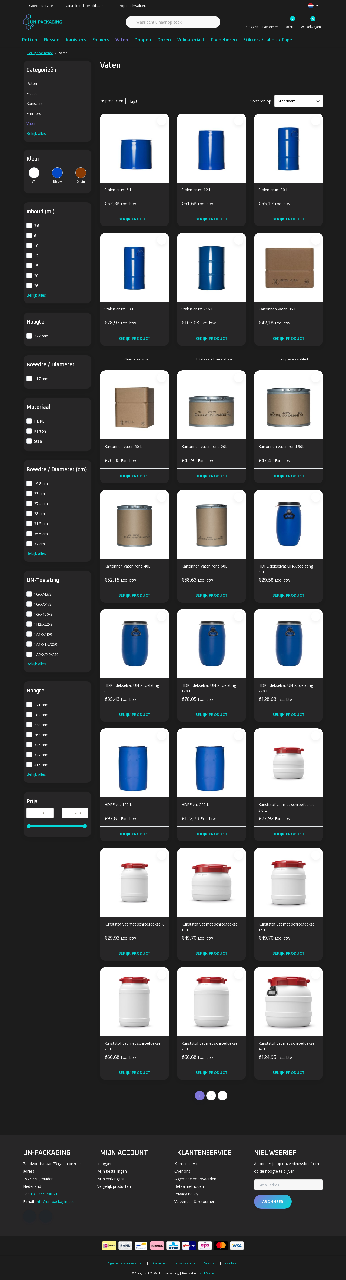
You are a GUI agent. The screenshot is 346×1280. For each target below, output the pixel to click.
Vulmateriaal (190, 40)
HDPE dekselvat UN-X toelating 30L (285, 568)
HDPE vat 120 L (118, 804)
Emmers (100, 40)
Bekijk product (134, 218)
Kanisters (76, 40)
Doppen (143, 40)
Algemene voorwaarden (125, 1263)
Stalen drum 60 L (119, 308)
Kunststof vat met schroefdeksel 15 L (286, 926)
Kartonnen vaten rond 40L (127, 566)
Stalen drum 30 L (273, 189)
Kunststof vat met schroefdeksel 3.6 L (286, 807)
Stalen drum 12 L (196, 189)
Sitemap (210, 1263)
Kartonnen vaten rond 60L (204, 566)
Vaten (121, 40)
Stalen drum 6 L (118, 189)
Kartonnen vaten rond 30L (281, 446)
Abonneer (273, 1201)
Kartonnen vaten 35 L (277, 308)
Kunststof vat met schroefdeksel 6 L (134, 926)
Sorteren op (260, 101)
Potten (29, 40)
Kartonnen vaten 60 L (123, 446)
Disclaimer (159, 1263)
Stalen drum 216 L (197, 308)
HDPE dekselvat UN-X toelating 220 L (285, 688)
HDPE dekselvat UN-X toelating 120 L (208, 688)
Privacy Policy (185, 1263)
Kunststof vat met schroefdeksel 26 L (209, 1046)
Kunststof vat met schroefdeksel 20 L (132, 1046)
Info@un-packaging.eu (55, 1201)
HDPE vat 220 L (195, 804)
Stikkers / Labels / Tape (267, 40)
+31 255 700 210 (45, 1193)
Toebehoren (223, 40)
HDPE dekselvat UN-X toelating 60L (131, 688)
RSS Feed (231, 1263)
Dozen (164, 40)
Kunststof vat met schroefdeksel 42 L (286, 1046)
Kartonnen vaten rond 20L (204, 446)
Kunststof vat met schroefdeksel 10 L (209, 926)
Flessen (51, 40)
